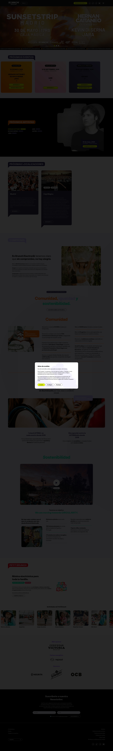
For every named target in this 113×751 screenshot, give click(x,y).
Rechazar (58, 384)
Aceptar (41, 384)
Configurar (49, 384)
